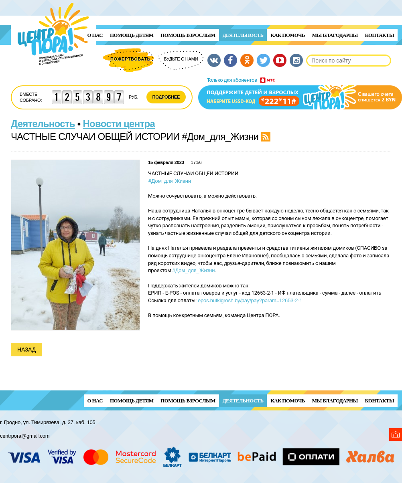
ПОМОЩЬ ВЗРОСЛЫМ (187, 35)
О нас (95, 35)
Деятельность (243, 35)
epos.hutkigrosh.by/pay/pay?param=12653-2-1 (250, 300)
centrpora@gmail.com (24, 436)
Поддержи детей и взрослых (300, 93)
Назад (26, 349)
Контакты (379, 35)
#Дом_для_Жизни (169, 181)
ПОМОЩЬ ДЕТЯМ (131, 35)
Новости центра (119, 123)
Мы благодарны (335, 35)
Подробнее (166, 97)
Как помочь (287, 35)
